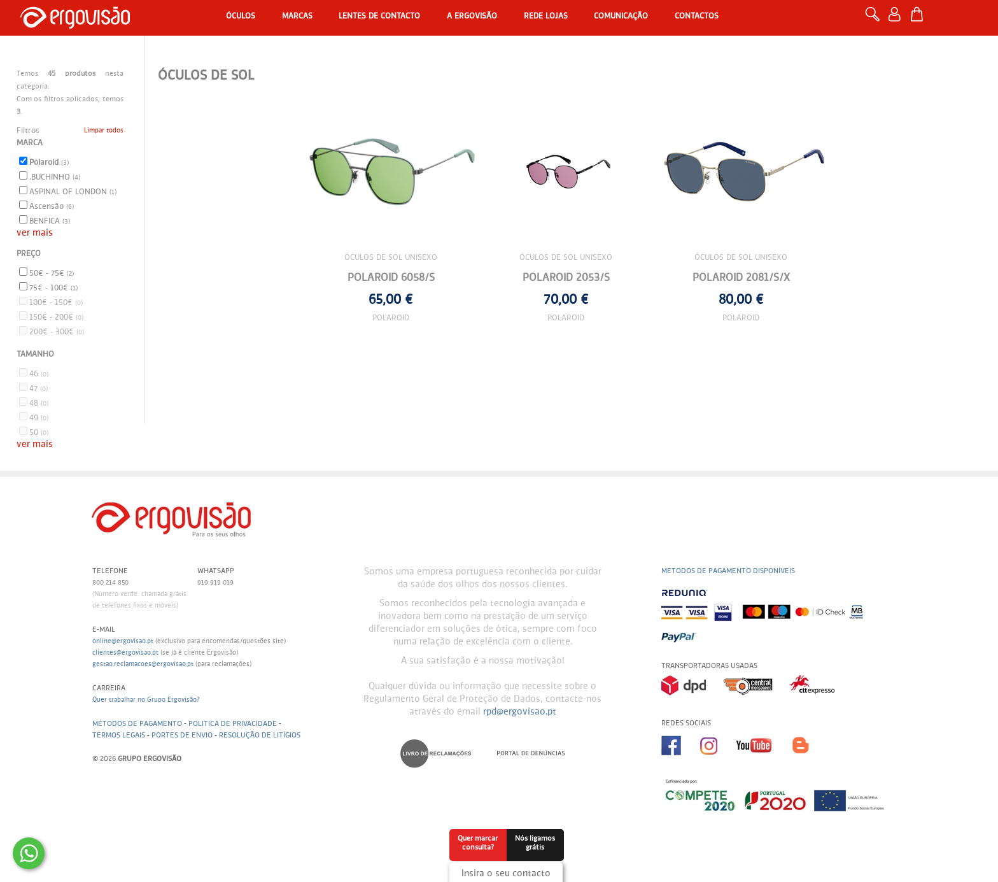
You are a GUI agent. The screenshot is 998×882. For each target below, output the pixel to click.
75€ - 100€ (48, 287)
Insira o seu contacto (506, 873)
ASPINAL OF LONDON (67, 191)
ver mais (35, 233)
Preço (29, 254)
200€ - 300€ (51, 331)
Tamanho (35, 355)
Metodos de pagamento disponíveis (728, 570)
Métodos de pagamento (137, 723)
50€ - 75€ (46, 272)
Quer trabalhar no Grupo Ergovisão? (146, 700)
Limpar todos (103, 131)
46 (33, 373)
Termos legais (118, 735)
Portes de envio (182, 735)
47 (33, 388)
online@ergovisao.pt (122, 641)
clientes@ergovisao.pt (125, 653)
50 (33, 432)
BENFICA (44, 220)
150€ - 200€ (51, 316)
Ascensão (46, 206)
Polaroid (44, 162)
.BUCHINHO (49, 176)
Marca (30, 143)
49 (33, 417)
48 (33, 402)
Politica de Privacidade (232, 723)
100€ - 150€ (51, 302)
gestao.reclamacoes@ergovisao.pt (142, 664)
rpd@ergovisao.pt (519, 712)
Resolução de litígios (259, 735)
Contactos (697, 16)
